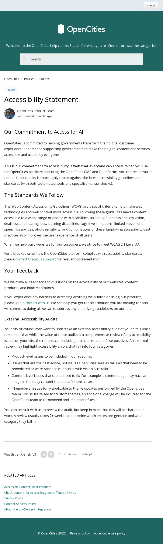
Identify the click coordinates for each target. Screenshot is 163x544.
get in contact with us (32, 303)
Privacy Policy (13, 498)
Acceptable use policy (109, 533)
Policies (29, 79)
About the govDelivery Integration (27, 509)
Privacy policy (80, 533)
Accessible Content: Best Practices (28, 487)
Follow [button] (10, 90)
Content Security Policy (20, 504)
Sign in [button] (151, 6)
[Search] (81, 59)
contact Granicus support (35, 259)
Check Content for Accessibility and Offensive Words (40, 493)
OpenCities (11, 79)
